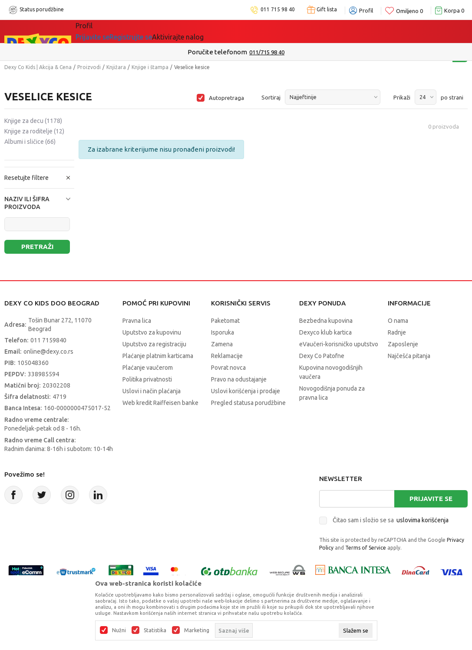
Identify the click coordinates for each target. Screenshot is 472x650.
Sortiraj (271, 97)
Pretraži (37, 246)
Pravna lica (136, 320)
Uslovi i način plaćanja (151, 391)
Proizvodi (89, 67)
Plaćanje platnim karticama (157, 355)
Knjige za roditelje (34, 131)
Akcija (151, 31)
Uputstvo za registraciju (154, 344)
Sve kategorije (105, 31)
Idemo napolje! (200, 31)
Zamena (222, 344)
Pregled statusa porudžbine (248, 402)
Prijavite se (430, 498)
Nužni (119, 630)
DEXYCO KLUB (265, 31)
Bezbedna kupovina (326, 320)
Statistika (155, 630)
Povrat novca (228, 367)
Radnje (397, 332)
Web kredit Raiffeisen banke (160, 402)
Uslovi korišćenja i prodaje (245, 391)
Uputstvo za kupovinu (151, 332)
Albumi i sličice (30, 142)
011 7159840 (48, 340)
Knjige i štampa (150, 67)
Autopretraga (226, 98)
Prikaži (401, 97)
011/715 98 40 (266, 52)
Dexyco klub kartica (325, 332)
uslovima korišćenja (422, 520)
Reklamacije (227, 355)
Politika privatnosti (147, 379)
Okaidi (315, 31)
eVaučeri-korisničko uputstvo (338, 344)
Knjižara (116, 67)
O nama (398, 320)
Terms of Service (365, 548)
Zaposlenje (403, 344)
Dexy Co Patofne (321, 355)
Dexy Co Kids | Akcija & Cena (38, 67)
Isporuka (222, 332)
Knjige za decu (33, 121)
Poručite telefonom (217, 52)
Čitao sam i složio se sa (391, 520)
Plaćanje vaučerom (147, 367)
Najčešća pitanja (409, 355)
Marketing (196, 630)
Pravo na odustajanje (239, 379)
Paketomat (225, 320)
